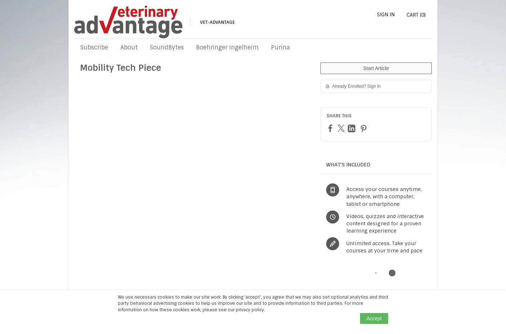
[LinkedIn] (352, 128)
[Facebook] (331, 128)
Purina (280, 47)
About (129, 47)
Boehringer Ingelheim (227, 47)
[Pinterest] (364, 128)
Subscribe (94, 47)
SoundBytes (167, 47)
